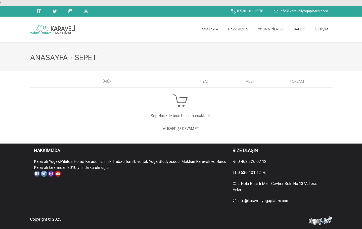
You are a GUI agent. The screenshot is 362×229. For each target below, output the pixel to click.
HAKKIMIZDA (238, 29)
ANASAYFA (210, 29)
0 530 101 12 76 (247, 11)
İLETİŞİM (321, 29)
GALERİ (299, 29)
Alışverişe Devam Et (181, 129)
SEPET (86, 57)
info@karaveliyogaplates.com (300, 11)
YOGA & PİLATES (271, 29)
